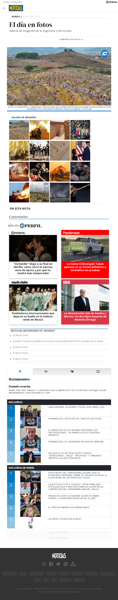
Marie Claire (37, 573)
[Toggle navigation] (4, 8)
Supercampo (107, 573)
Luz (46, 580)
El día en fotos (20, 335)
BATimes (79, 580)
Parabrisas (92, 573)
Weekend (77, 573)
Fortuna (51, 573)
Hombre (64, 573)
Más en (24, 225)
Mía (54, 580)
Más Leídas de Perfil (21, 468)
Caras (23, 573)
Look (37, 580)
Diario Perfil (10, 573)
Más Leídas (15, 402)
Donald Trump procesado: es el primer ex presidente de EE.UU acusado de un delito (58, 341)
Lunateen (65, 580)
